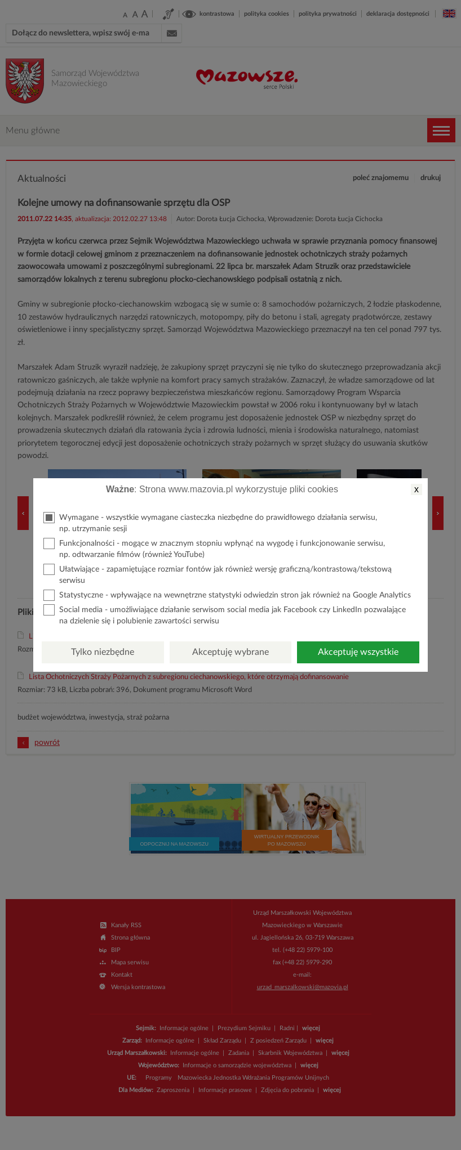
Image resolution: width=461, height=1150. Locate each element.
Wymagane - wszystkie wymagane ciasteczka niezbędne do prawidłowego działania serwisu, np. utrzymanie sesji (210, 522)
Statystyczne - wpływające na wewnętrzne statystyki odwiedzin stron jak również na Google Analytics (227, 595)
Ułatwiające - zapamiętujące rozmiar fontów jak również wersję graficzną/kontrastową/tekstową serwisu (217, 574)
